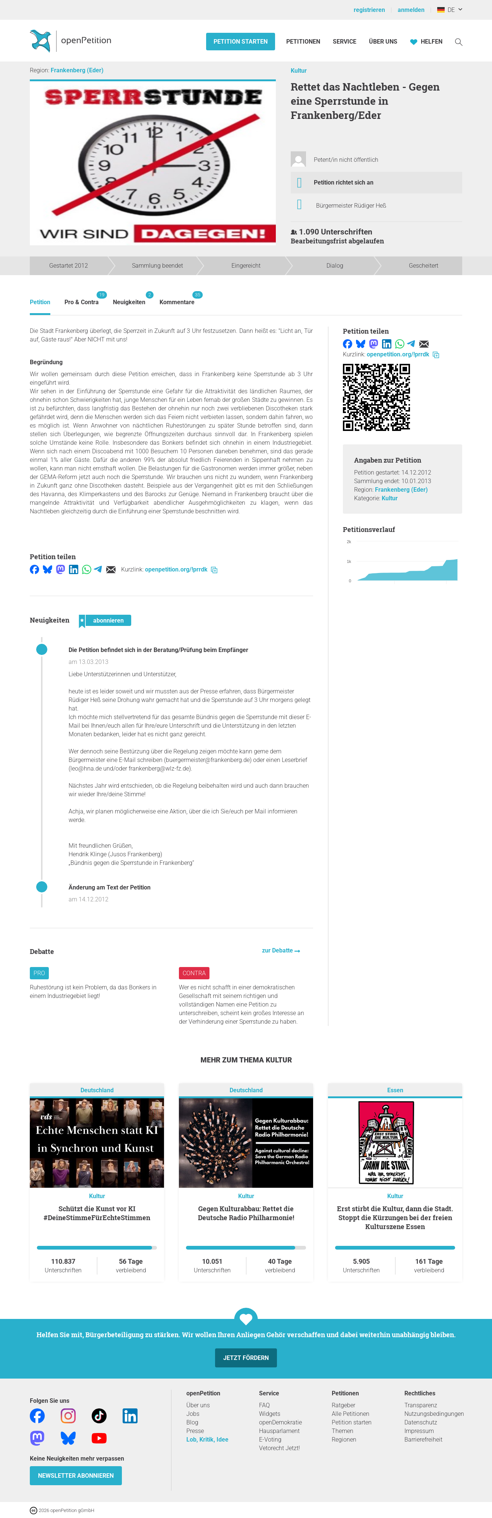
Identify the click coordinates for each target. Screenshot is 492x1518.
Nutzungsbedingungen (434, 1413)
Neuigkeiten (129, 298)
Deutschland (97, 1090)
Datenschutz (420, 1422)
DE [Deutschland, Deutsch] (446, 9)
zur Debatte (278, 950)
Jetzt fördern (246, 1357)
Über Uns (383, 41)
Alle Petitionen (350, 1413)
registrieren (369, 9)
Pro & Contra (81, 298)
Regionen (344, 1439)
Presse (195, 1430)
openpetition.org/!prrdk (181, 569)
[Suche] (459, 41)
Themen (342, 1430)
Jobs (192, 1413)
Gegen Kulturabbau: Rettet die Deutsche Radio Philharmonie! (246, 1213)
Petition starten (241, 41)
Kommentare (177, 298)
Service (344, 41)
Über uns (198, 1405)
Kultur (299, 70)
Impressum (419, 1430)
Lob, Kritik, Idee (207, 1439)
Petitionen (304, 41)
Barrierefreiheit (423, 1439)
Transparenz (420, 1405)
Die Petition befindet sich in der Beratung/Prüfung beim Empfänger (158, 650)
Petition (40, 302)
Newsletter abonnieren (76, 1475)
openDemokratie (280, 1422)
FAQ (264, 1405)
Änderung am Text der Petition (110, 887)
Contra (194, 973)
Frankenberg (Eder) (77, 70)
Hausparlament (279, 1430)
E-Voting (270, 1439)
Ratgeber (343, 1405)
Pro (39, 973)
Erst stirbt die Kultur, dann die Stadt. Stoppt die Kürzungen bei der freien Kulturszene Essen (395, 1217)
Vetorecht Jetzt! (279, 1448)
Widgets (269, 1413)
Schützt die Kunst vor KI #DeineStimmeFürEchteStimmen (97, 1213)
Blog (192, 1422)
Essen (395, 1090)
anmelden (411, 9)
